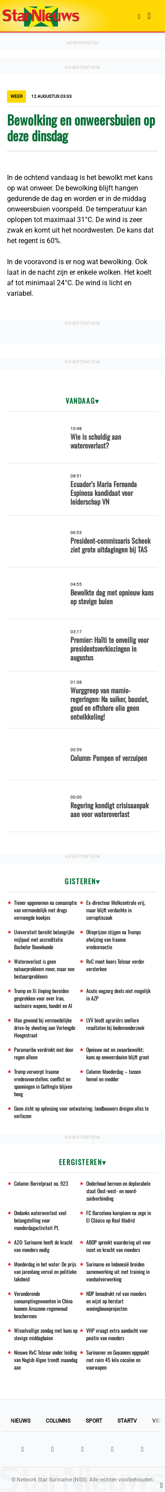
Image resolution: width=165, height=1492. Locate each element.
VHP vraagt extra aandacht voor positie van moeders (117, 1334)
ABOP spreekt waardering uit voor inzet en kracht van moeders (118, 1245)
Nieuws (20, 1421)
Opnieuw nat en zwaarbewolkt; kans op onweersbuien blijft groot (117, 1053)
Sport (94, 1421)
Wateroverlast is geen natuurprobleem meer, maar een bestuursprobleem (44, 969)
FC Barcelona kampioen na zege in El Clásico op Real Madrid (118, 1216)
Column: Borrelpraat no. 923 (41, 1183)
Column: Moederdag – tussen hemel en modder (113, 1075)
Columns (58, 1421)
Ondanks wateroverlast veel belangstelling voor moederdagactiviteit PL (40, 1220)
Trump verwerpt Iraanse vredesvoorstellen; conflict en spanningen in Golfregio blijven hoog (43, 1082)
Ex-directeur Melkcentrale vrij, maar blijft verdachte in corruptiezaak (115, 910)
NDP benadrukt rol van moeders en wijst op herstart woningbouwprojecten (116, 1301)
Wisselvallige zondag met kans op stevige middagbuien (45, 1334)
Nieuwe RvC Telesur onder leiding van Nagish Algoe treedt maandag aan (45, 1360)
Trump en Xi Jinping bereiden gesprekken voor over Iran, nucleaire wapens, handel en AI (43, 998)
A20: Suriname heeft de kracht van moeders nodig (43, 1245)
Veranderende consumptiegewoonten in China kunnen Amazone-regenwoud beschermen (43, 1305)
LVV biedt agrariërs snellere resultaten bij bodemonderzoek (115, 1023)
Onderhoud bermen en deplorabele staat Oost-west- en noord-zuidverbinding (118, 1191)
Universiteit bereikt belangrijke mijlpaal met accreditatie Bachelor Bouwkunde (44, 939)
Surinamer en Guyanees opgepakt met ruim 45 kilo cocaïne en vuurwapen (117, 1360)
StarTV (127, 1421)
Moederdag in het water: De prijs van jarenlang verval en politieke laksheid (45, 1271)
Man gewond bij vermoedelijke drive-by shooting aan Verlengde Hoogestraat (44, 1027)
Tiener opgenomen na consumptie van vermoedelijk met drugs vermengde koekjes (45, 910)
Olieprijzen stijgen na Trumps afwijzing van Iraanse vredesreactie (113, 939)
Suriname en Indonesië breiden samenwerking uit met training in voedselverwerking (118, 1271)
